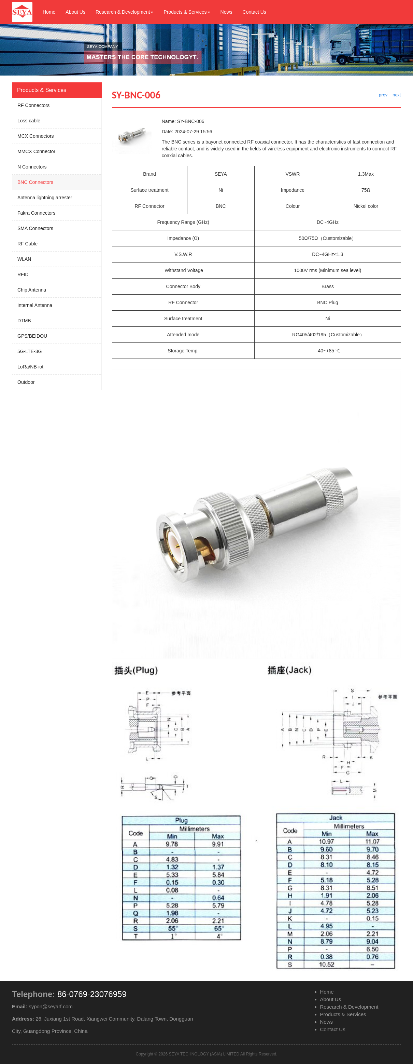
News (226, 12)
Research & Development (125, 12)
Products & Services (186, 12)
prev (383, 94)
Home (49, 12)
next (397, 94)
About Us (75, 12)
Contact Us (254, 12)
